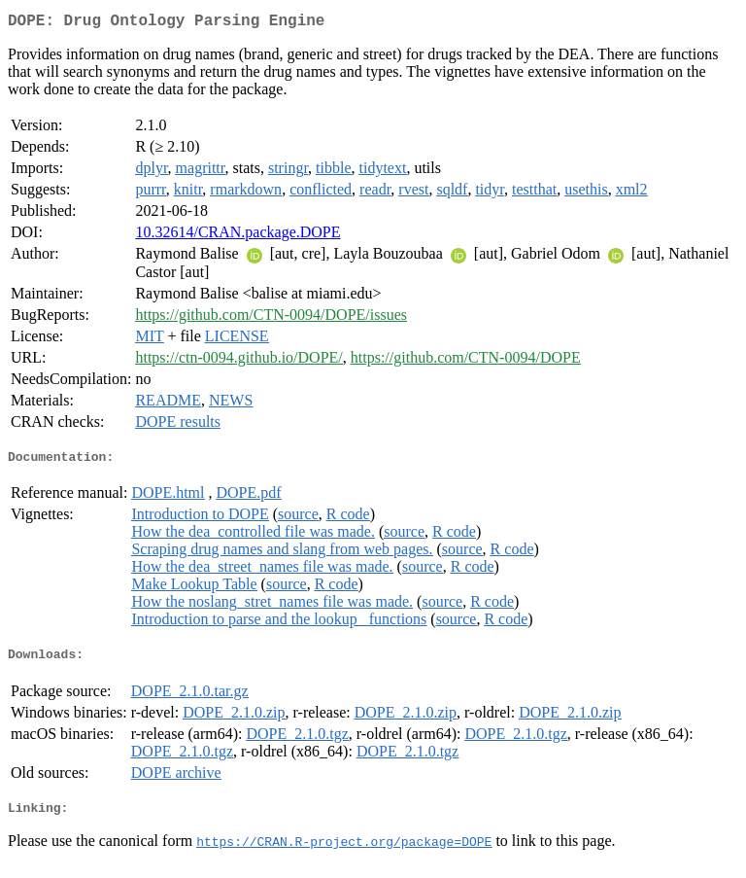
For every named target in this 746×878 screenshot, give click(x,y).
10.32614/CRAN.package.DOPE (237, 236)
